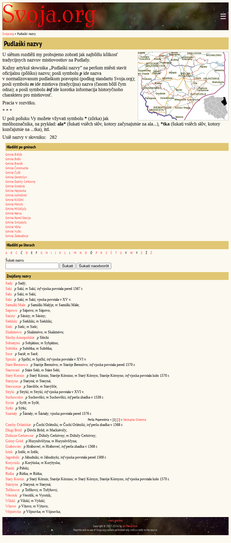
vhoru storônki (115, 520)
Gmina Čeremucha (16, 168)
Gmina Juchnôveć (16, 195)
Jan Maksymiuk (129, 526)
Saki (8, 289)
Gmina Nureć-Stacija (18, 217)
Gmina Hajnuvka (15, 190)
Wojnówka (13, 512)
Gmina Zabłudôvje (16, 235)
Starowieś (12, 370)
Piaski (9, 468)
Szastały (11, 413)
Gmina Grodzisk (15, 186)
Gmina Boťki (13, 159)
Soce (8, 354)
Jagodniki (12, 457)
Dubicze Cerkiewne (19, 435)
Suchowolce (14, 397)
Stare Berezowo (16, 365)
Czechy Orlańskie (18, 425)
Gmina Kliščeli (14, 199)
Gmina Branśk (14, 163)
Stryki (9, 392)
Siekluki (11, 321)
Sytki (9, 408)
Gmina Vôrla (13, 226)
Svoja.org (8, 33)
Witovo (10, 506)
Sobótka (11, 348)
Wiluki (10, 501)
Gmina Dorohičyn (16, 177)
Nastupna (129, 419)
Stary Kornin (14, 375)
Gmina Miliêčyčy (15, 208)
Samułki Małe (15, 305)
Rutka (9, 474)
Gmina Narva (13, 213)
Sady (9, 283)
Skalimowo (13, 332)
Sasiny (10, 316)
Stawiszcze (13, 386)
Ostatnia (141, 419)
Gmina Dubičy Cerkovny (20, 181)
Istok (9, 452)
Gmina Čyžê (12, 172)
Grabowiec (13, 446)
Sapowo (11, 310)
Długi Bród (13, 430)
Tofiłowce (12, 490)
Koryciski (12, 463)
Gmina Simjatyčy (16, 222)
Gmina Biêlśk (13, 154)
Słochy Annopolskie (19, 337)
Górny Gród (14, 441)
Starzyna (11, 381)
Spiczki (10, 359)
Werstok (11, 495)
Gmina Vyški (13, 231)
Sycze (9, 403)
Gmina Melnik (14, 204)
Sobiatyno (12, 343)
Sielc (8, 327)
